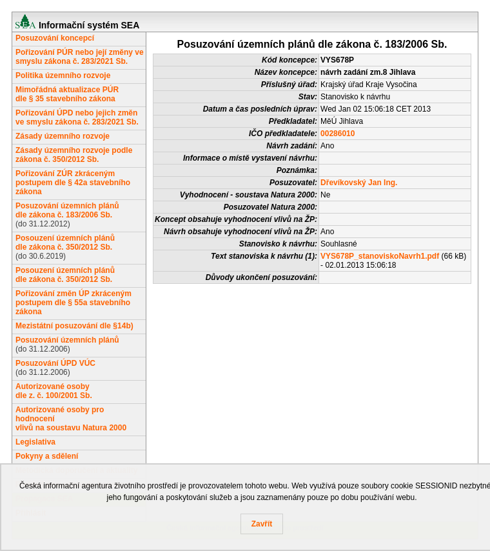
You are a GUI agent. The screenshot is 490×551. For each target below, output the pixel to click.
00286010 (337, 133)
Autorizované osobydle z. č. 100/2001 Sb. (53, 391)
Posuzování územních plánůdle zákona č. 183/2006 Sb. (67, 210)
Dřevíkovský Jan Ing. (358, 182)
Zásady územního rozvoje (62, 136)
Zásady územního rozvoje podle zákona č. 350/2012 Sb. (73, 155)
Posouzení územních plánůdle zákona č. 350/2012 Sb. (65, 243)
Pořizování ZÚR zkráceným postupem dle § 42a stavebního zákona (72, 182)
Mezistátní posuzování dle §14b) (74, 325)
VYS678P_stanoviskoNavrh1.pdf (379, 256)
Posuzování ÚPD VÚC (55, 363)
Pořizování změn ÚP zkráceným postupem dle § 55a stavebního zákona (73, 302)
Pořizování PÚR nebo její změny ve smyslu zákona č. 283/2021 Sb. (79, 57)
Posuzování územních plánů (67, 340)
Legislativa (35, 441)
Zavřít (262, 523)
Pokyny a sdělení (46, 456)
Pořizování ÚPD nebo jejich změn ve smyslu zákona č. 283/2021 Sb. (77, 117)
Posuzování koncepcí (54, 38)
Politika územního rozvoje (62, 75)
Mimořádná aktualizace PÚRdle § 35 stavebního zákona (67, 94)
